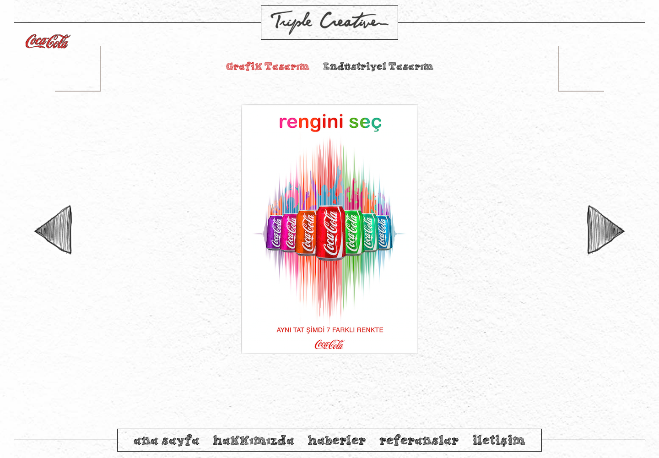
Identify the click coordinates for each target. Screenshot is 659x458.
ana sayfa (167, 440)
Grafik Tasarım (267, 66)
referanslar (419, 440)
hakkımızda (253, 440)
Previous (52, 230)
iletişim (498, 440)
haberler (337, 440)
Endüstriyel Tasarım (378, 66)
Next (606, 230)
